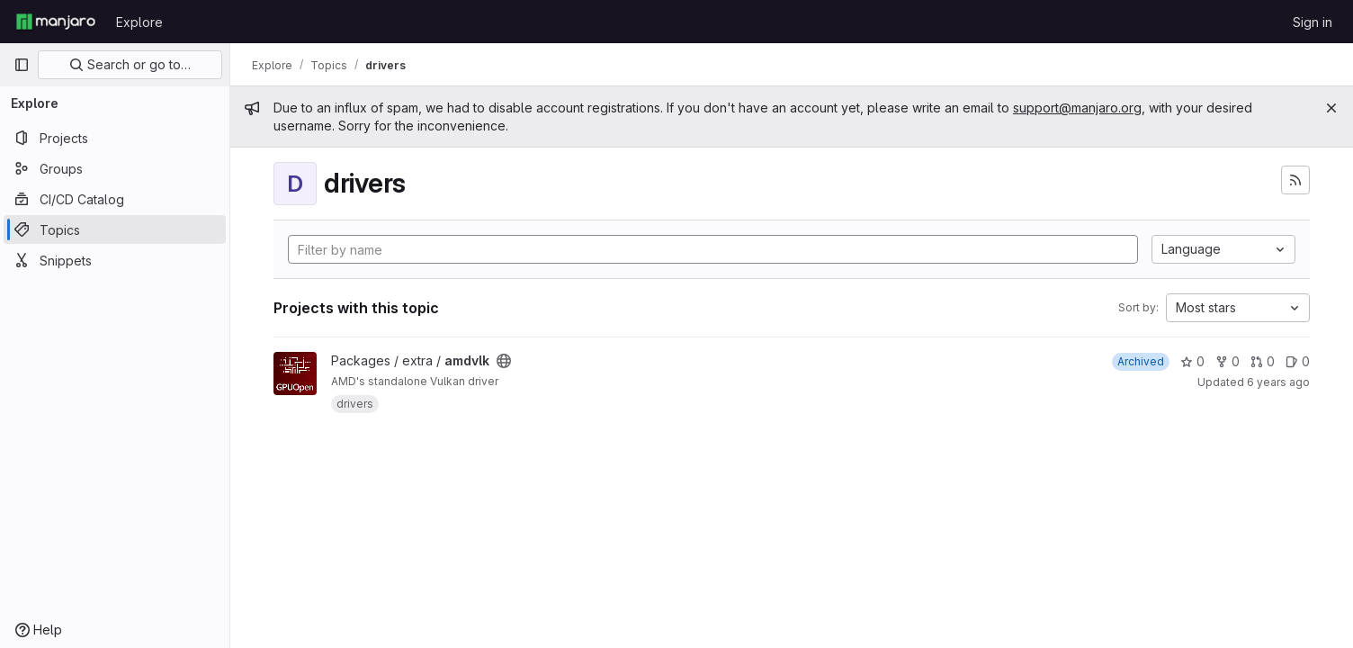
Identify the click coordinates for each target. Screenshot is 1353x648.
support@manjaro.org (1077, 107)
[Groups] (115, 168)
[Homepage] (56, 21)
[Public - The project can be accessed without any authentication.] (504, 361)
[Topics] (115, 229)
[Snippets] (115, 260)
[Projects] (115, 137)
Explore (139, 22)
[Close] (1331, 108)
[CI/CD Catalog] (115, 198)
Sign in (1312, 22)
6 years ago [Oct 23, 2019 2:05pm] (1278, 382)
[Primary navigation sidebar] (21, 64)
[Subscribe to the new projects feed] (1295, 180)
